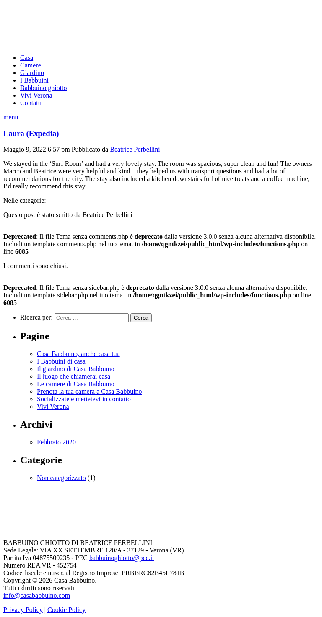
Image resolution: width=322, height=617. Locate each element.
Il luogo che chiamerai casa (73, 376)
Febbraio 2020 (56, 442)
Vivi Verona (36, 95)
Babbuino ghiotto (43, 87)
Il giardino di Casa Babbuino (75, 368)
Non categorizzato (61, 477)
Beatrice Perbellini (135, 149)
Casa (26, 57)
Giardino (32, 72)
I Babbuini (34, 80)
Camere (30, 65)
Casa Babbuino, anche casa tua (78, 353)
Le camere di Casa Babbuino (75, 383)
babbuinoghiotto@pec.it (121, 557)
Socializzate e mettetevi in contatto (84, 399)
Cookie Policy (66, 609)
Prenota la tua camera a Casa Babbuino (89, 391)
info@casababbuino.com (36, 595)
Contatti (31, 102)
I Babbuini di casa (61, 361)
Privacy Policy (23, 609)
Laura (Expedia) (31, 133)
